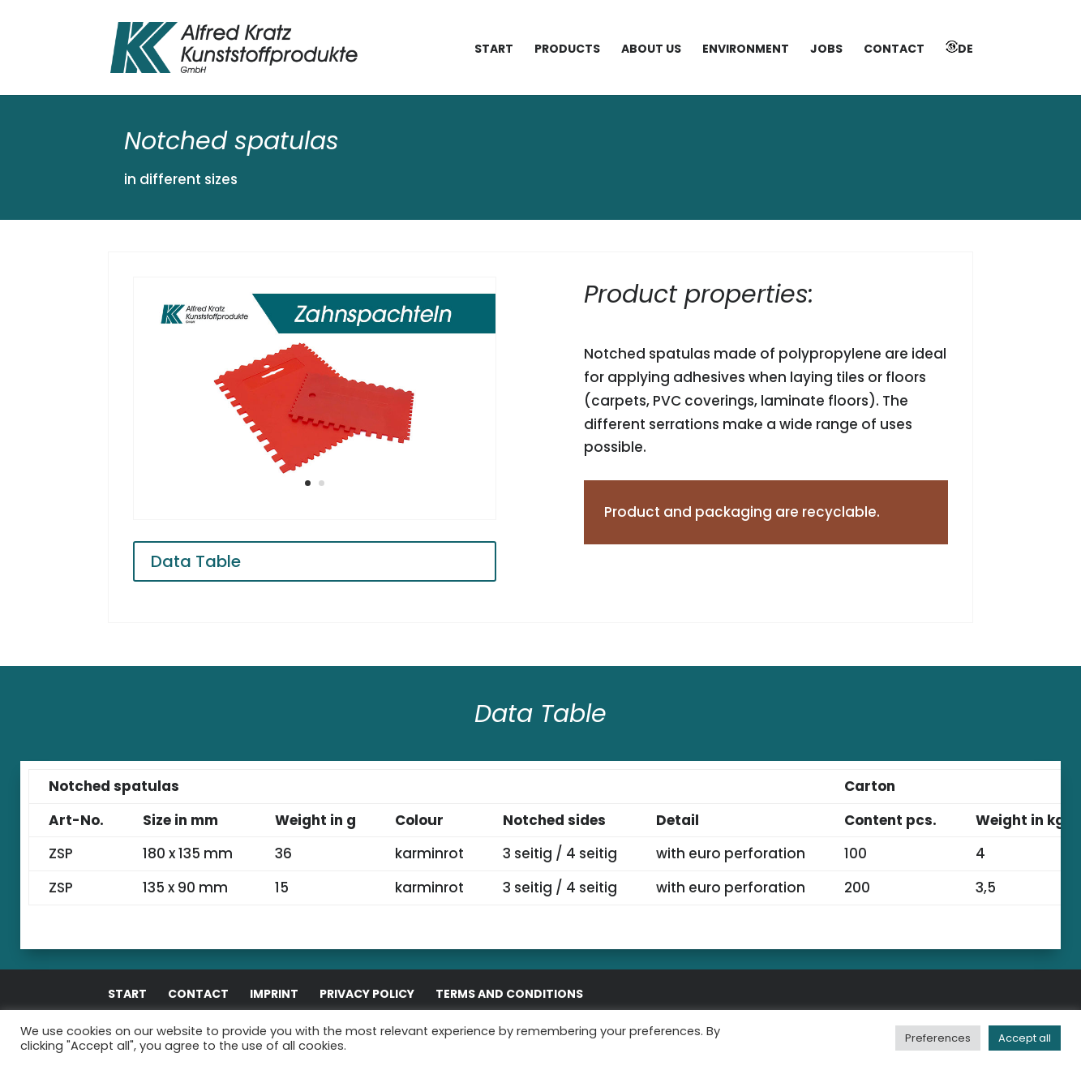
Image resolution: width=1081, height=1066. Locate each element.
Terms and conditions (509, 994)
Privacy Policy (367, 994)
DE (959, 49)
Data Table (196, 561)
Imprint (274, 994)
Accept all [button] (1024, 1038)
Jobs (826, 50)
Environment (745, 50)
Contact (894, 50)
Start (493, 50)
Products (567, 50)
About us (651, 50)
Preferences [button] (938, 1038)
